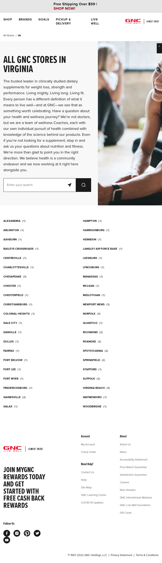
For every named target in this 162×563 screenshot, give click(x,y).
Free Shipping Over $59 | (75, 6)
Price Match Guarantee (133, 467)
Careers (124, 482)
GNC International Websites (136, 497)
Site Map (86, 487)
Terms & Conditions (147, 555)
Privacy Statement (121, 555)
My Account (88, 444)
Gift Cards (126, 513)
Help (83, 480)
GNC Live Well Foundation (135, 505)
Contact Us (87, 472)
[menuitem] (7, 22)
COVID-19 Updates (92, 502)
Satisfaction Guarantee (133, 475)
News (123, 452)
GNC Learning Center (93, 495)
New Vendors (128, 490)
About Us (125, 444)
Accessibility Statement (133, 459)
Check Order (88, 452)
